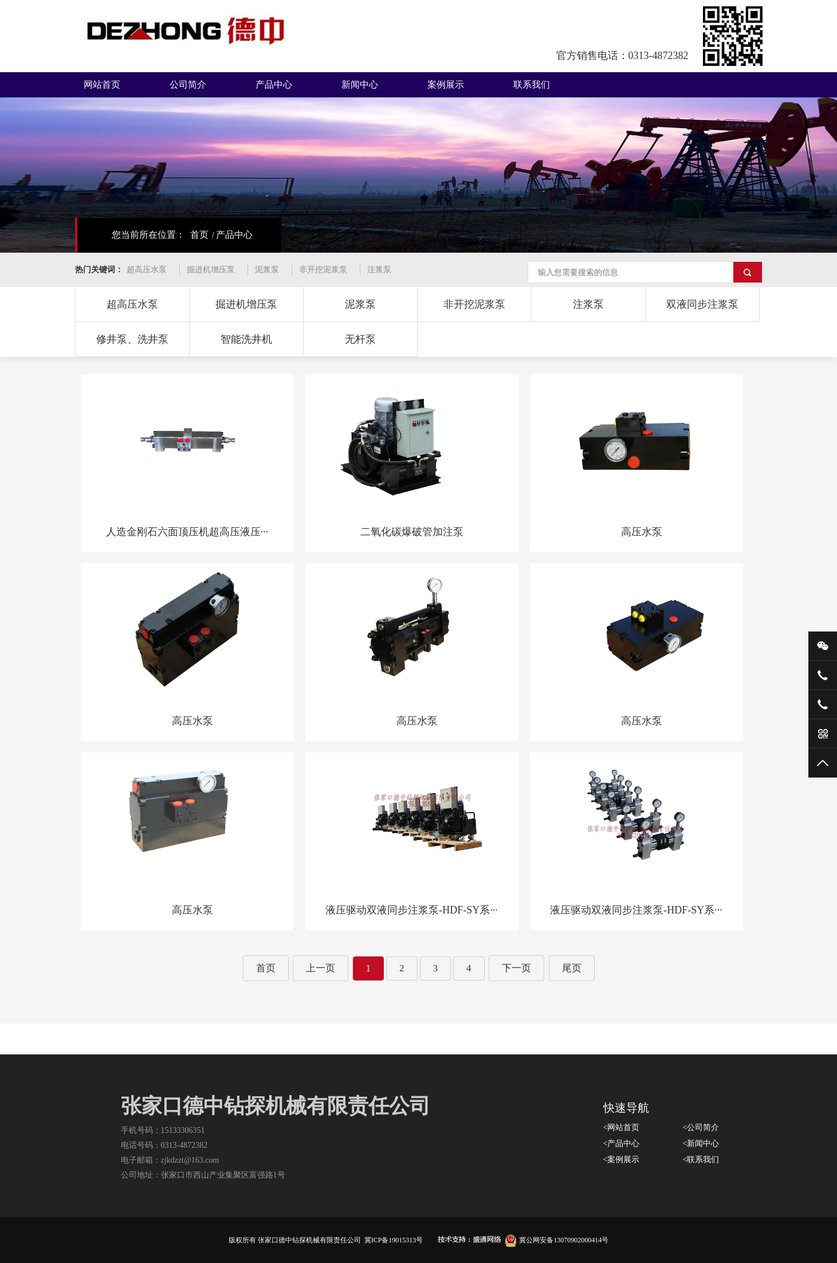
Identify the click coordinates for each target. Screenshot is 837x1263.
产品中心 (274, 84)
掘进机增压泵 (211, 269)
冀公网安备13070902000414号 (556, 1240)
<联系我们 (701, 1159)
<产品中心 (621, 1143)
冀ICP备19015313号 (393, 1240)
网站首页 (102, 84)
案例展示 (445, 84)
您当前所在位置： (148, 235)
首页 (199, 235)
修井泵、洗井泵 (132, 339)
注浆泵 (379, 269)
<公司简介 (701, 1127)
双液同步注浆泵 (702, 304)
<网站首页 (621, 1127)
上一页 (320, 968)
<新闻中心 (701, 1143)
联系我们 (531, 84)
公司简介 (188, 84)
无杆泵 (360, 339)
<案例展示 (621, 1159)
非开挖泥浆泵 (323, 269)
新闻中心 (359, 84)
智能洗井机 (246, 339)
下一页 (516, 968)
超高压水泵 (147, 269)
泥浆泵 (267, 269)
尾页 (571, 968)
